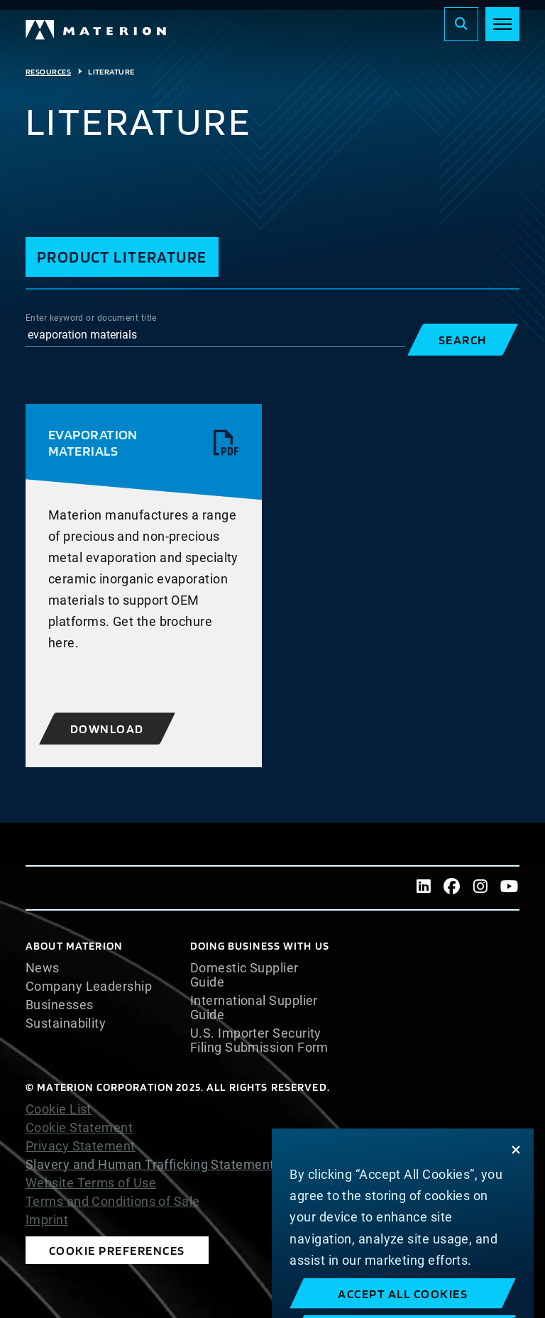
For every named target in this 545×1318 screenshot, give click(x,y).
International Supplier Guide (254, 1008)
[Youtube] (509, 888)
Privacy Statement (81, 1146)
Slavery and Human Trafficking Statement (150, 1164)
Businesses (60, 1005)
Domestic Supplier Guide (244, 975)
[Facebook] (452, 888)
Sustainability (66, 1023)
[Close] (516, 1176)
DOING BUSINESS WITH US (259, 945)
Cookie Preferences (117, 1250)
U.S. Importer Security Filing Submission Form (259, 1040)
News (43, 968)
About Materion (74, 945)
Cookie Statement (79, 1128)
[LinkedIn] (424, 888)
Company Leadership (89, 986)
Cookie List (59, 1109)
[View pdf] (226, 443)
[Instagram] (480, 888)
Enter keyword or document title (91, 318)
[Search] (461, 24)
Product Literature (122, 256)
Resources (48, 72)
